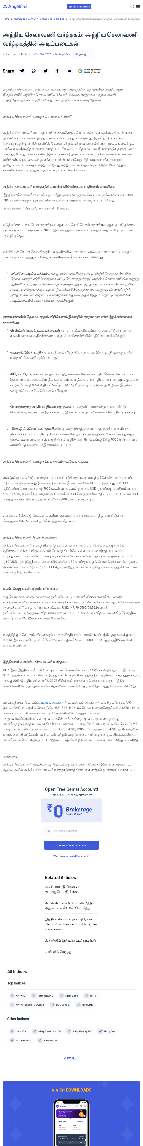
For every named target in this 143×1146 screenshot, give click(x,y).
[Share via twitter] (45, 70)
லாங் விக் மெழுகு (58, 951)
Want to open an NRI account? (71, 856)
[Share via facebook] (57, 70)
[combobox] (83, 54)
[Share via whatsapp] (33, 70)
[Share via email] (69, 70)
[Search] (132, 7)
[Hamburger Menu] (138, 6)
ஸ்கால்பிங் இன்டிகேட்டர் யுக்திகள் (70, 940)
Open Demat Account (79, 6)
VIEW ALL (71, 1058)
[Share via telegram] (21, 70)
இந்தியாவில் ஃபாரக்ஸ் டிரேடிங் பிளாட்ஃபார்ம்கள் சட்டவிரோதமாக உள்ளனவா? (71, 924)
